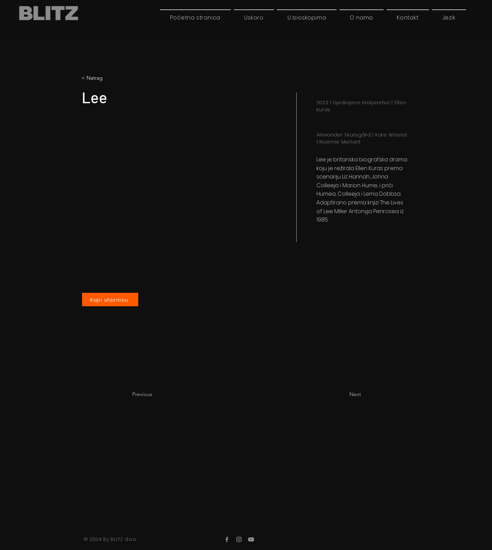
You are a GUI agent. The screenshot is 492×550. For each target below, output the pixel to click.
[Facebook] (226, 539)
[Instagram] (238, 539)
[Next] (344, 394)
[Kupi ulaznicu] (110, 299)
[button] (449, 17)
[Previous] (154, 394)
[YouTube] (251, 539)
